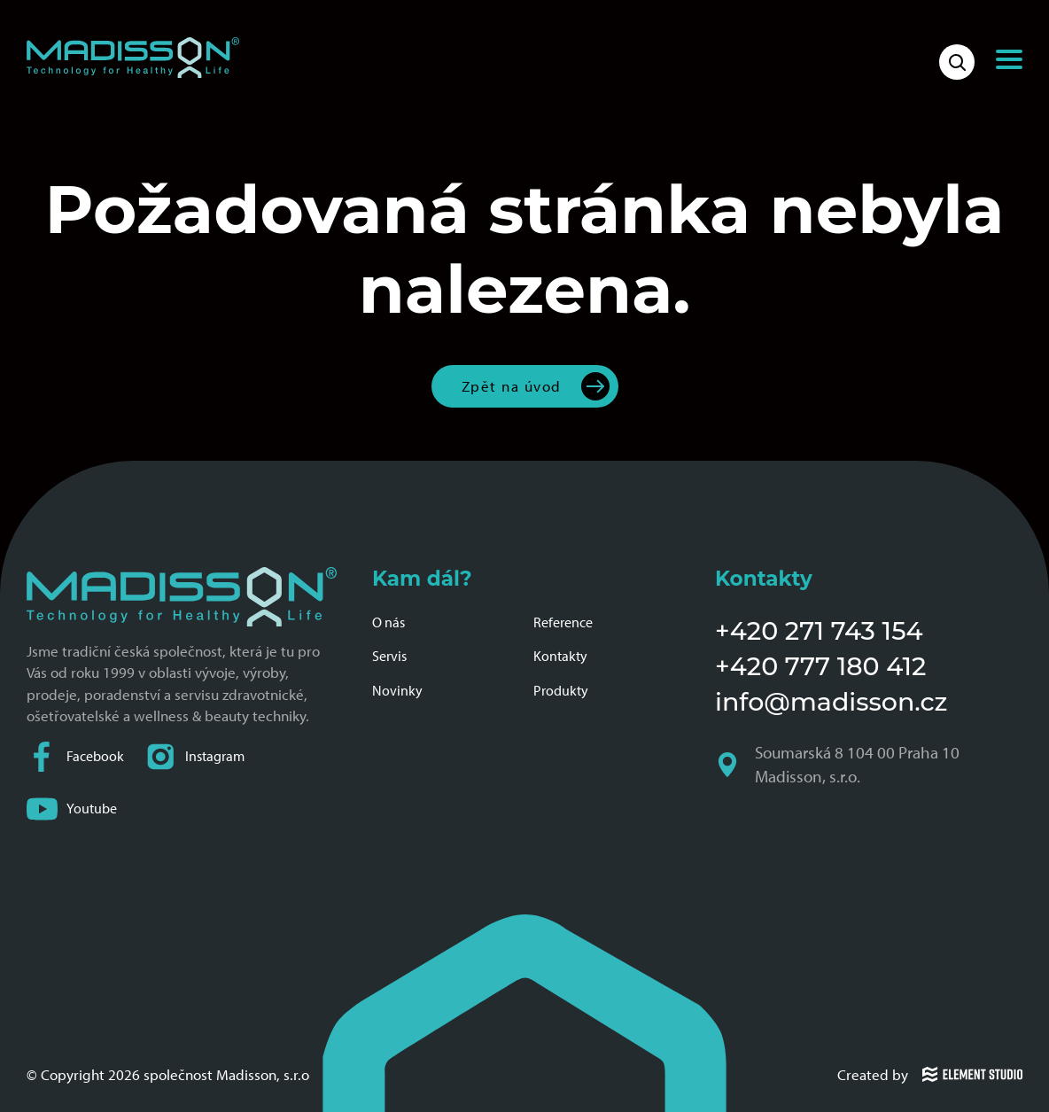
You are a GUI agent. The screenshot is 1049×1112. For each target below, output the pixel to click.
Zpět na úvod (512, 386)
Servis (389, 656)
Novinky (397, 690)
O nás (388, 622)
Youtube (72, 809)
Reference (563, 622)
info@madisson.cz (831, 701)
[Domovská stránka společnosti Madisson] (133, 57)
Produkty (560, 690)
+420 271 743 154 (819, 630)
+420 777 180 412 (820, 665)
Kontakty (560, 656)
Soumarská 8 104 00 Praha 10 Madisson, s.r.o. (839, 765)
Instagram (195, 757)
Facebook (75, 757)
